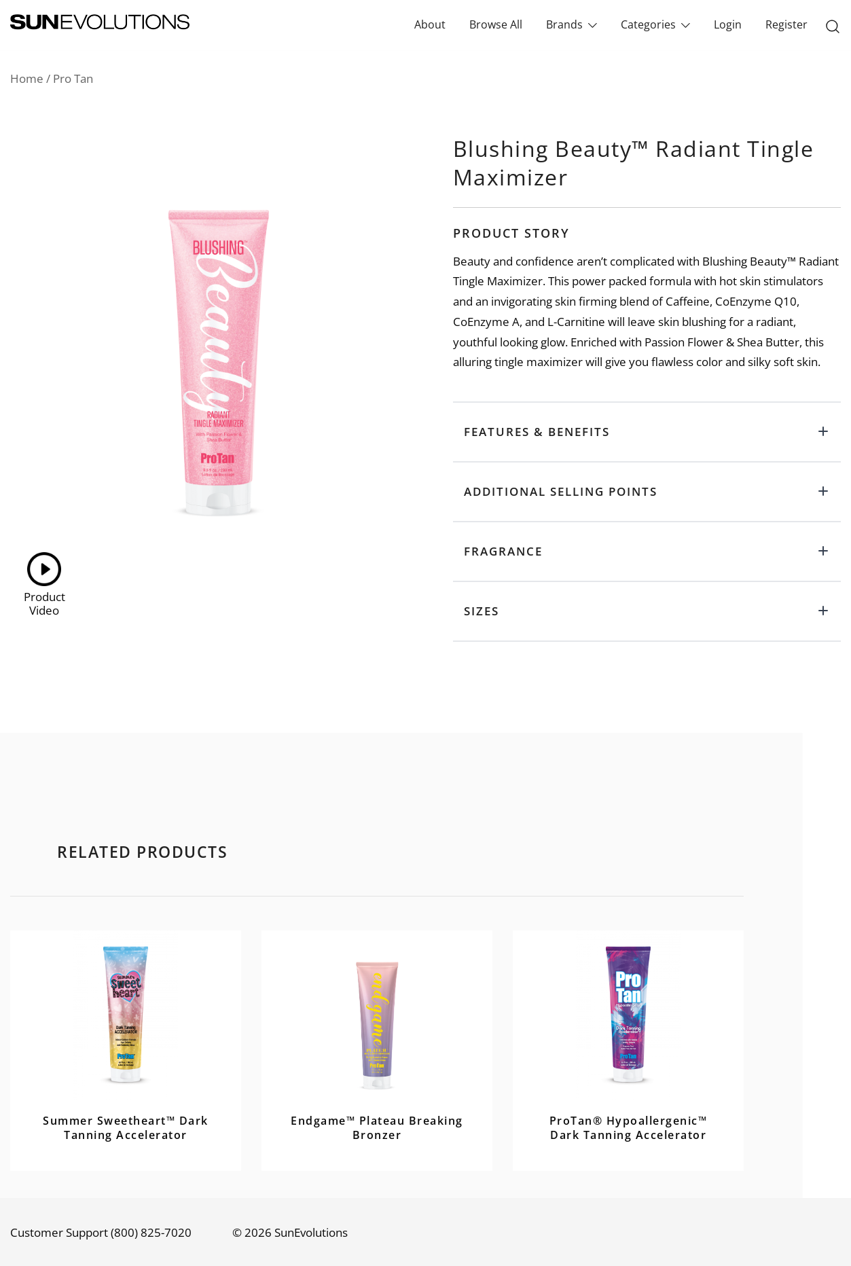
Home (26, 78)
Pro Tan (73, 78)
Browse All (495, 24)
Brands (564, 24)
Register (786, 24)
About (430, 24)
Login (728, 24)
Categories (648, 24)
